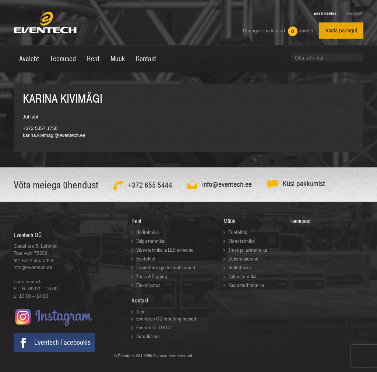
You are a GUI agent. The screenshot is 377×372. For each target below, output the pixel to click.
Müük (229, 221)
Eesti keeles (325, 13)
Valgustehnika (150, 241)
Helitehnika (147, 232)
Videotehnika (241, 241)
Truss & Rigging (151, 276)
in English (354, 13)
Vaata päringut (341, 30)
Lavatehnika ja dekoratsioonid (165, 267)
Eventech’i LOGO (153, 327)
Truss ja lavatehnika (247, 250)
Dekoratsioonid (243, 258)
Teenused (300, 221)
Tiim (140, 311)
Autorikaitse (148, 336)
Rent (136, 221)
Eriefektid (145, 258)
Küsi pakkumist (304, 184)
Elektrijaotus (148, 285)
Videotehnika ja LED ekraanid (165, 250)
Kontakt (139, 301)
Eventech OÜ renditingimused (166, 318)
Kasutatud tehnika (246, 285)
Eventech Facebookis (62, 342)
